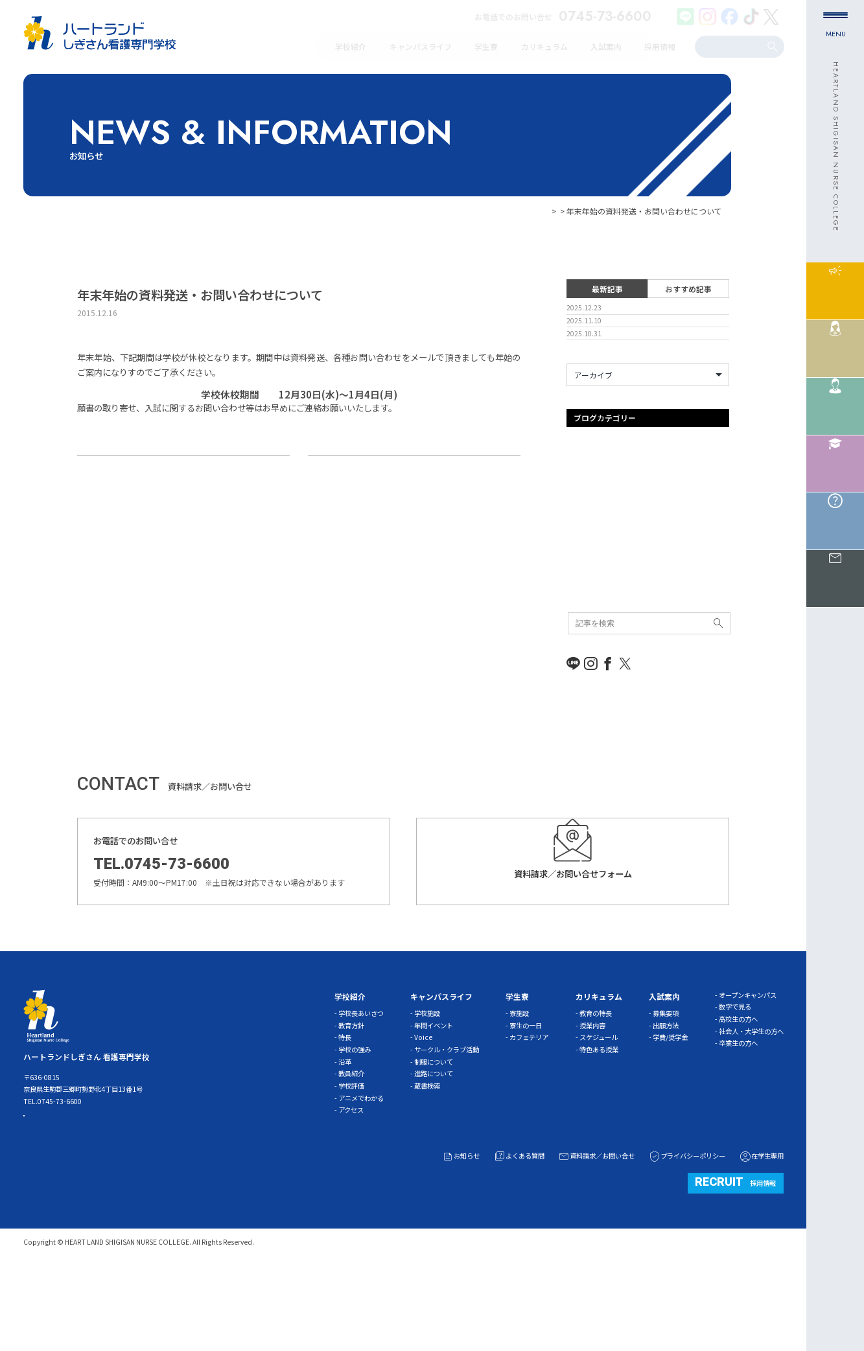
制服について (433, 1141)
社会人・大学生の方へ (751, 1110)
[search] (730, 46)
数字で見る (735, 1086)
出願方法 (666, 1105)
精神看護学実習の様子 (132, 475)
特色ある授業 (598, 1129)
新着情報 (582, 642)
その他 (578, 571)
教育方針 (351, 1105)
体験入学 (582, 589)
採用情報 (735, 1260)
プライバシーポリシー (686, 1235)
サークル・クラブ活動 (446, 1129)
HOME (508, 210)
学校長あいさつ (361, 1093)
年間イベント (433, 1105)
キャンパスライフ (597, 554)
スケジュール (598, 1117)
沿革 (344, 1141)
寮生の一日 (525, 1105)
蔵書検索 (427, 1165)
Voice (423, 1117)
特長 (344, 1117)
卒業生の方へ (738, 1122)
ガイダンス (585, 536)
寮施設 (519, 1093)
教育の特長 (595, 1093)
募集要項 (666, 1093)
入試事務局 (585, 607)
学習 (574, 624)
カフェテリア (528, 1117)
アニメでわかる (361, 1177)
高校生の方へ (738, 1098)
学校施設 (427, 1093)
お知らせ (542, 210)
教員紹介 (351, 1153)
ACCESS (69, 1203)
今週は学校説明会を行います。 (451, 475)
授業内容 (592, 1105)
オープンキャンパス (601, 519)
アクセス (351, 1189)
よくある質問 (518, 1235)
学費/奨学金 (670, 1117)
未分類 (578, 659)
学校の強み (354, 1129)
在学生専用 (761, 1235)
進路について (433, 1153)
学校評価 (351, 1165)
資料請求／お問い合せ (596, 1235)
